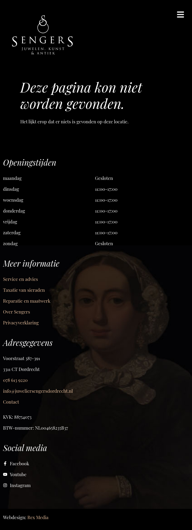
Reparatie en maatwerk (26, 301)
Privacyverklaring (21, 323)
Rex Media (38, 517)
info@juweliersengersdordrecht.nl (38, 391)
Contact (11, 402)
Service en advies (20, 279)
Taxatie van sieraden (24, 290)
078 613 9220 (15, 380)
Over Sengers (16, 312)
